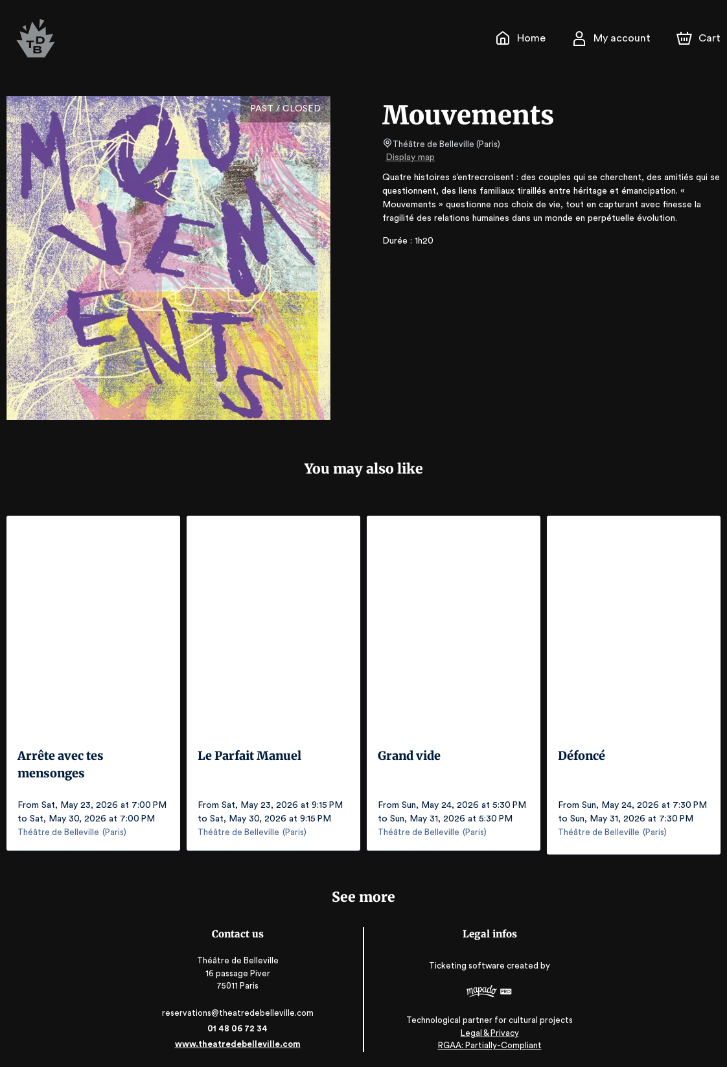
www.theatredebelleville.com (240, 1039)
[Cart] (700, 38)
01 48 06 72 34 (240, 1024)
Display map (410, 157)
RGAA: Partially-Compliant (487, 1041)
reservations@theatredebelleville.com (240, 1008)
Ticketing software (466, 962)
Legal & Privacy (486, 1028)
